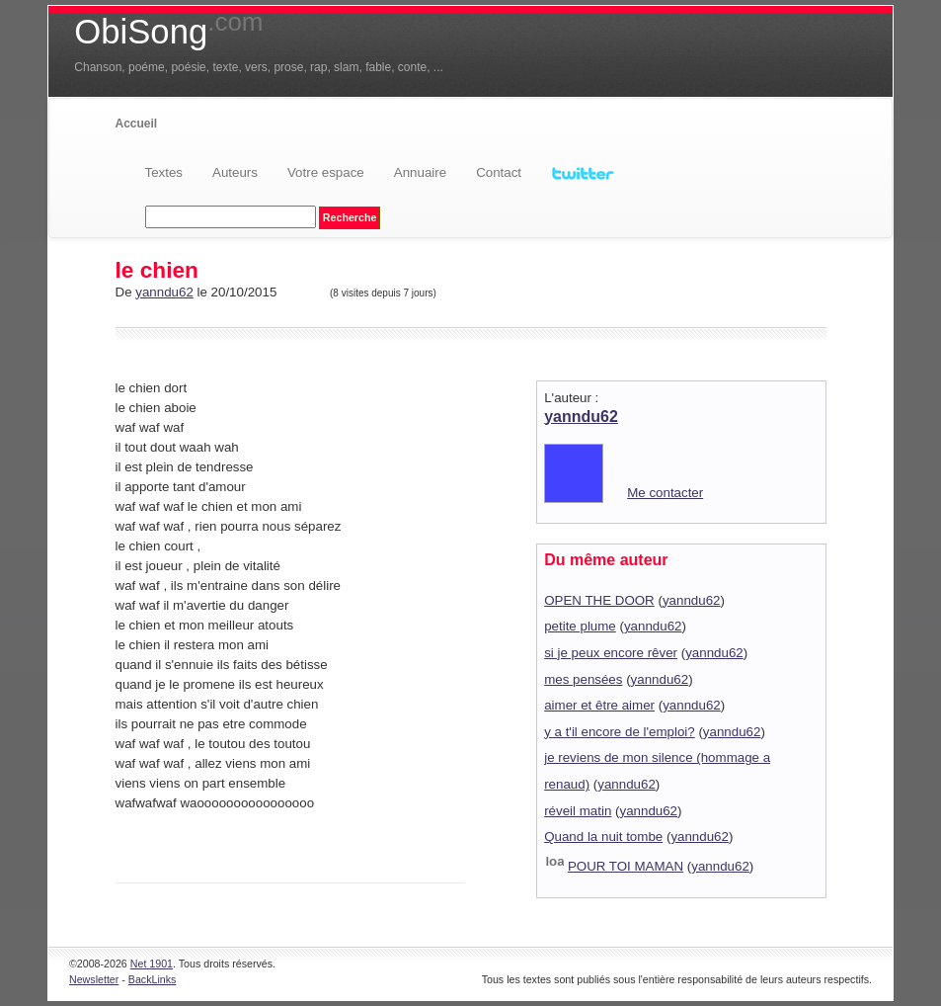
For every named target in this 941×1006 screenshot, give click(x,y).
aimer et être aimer (599, 705)
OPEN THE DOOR (599, 600)
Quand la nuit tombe (603, 836)
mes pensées (583, 679)
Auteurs (235, 172)
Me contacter (665, 492)
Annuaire (420, 172)
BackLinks (152, 979)
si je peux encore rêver (610, 652)
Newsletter (93, 979)
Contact (498, 172)
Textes (164, 172)
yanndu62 (164, 292)
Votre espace (325, 172)
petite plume (580, 626)
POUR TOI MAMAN (625, 866)
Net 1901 (151, 963)
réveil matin (577, 810)
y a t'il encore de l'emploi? (619, 731)
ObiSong (168, 31)
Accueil (137, 123)
